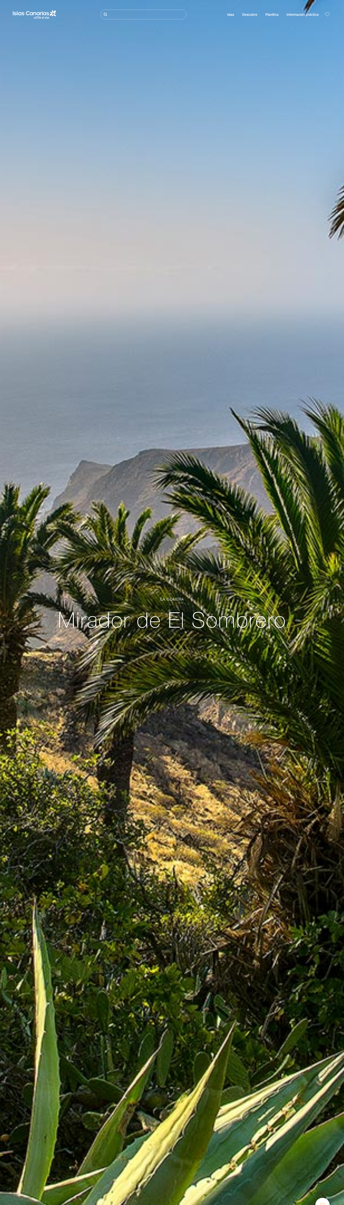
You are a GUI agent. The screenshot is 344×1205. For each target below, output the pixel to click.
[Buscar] (144, 14)
